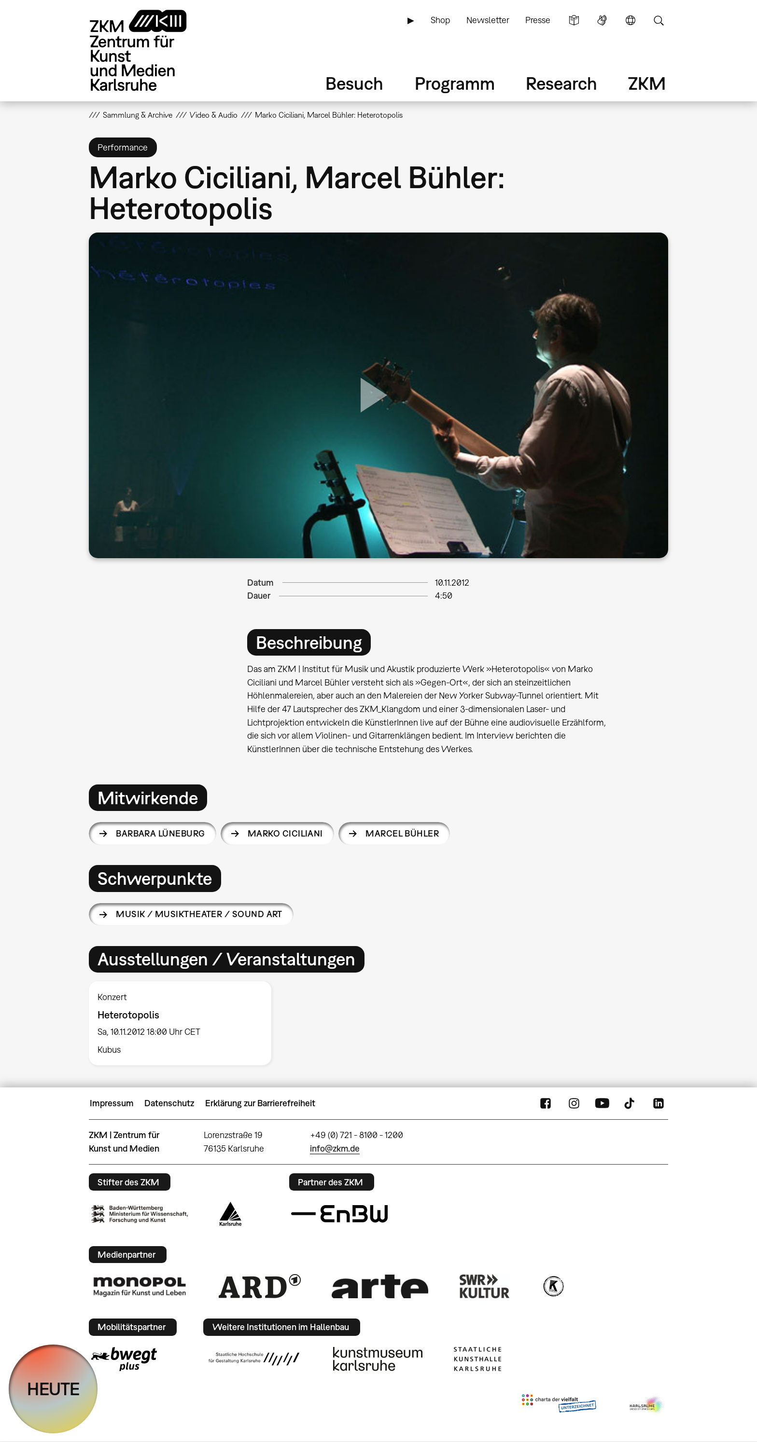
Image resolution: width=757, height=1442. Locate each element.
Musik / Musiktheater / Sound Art (199, 914)
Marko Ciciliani (285, 833)
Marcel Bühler (402, 833)
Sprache (630, 20)
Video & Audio (214, 114)
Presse (537, 20)
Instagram (574, 1103)
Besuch (354, 83)
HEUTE (53, 1388)
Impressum (112, 1103)
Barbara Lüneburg (160, 833)
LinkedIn (658, 1103)
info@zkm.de (335, 1148)
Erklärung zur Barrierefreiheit (260, 1103)
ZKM (647, 83)
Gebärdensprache (602, 20)
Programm (455, 83)
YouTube (602, 1103)
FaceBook (545, 1103)
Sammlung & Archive (137, 114)
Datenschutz (169, 1103)
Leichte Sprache (574, 20)
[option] (184, 1023)
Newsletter (487, 20)
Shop (440, 20)
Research (561, 83)
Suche (658, 20)
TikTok (630, 1103)
